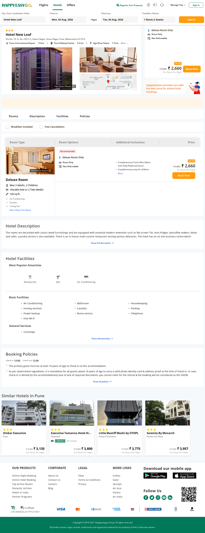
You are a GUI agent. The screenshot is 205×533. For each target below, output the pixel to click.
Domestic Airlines (22, 488)
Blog (50, 488)
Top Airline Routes (22, 484)
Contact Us (54, 479)
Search (191, 19)
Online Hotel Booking (24, 479)
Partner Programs (22, 496)
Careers (52, 484)
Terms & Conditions (89, 479)
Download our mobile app (167, 468)
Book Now (192, 69)
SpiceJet (117, 484)
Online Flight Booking (24, 475)
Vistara (116, 492)
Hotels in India (20, 492)
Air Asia (117, 488)
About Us (53, 475)
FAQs (81, 475)
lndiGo (116, 475)
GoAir (116, 479)
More (124, 43)
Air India (117, 496)
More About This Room (20, 210)
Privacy (82, 484)
